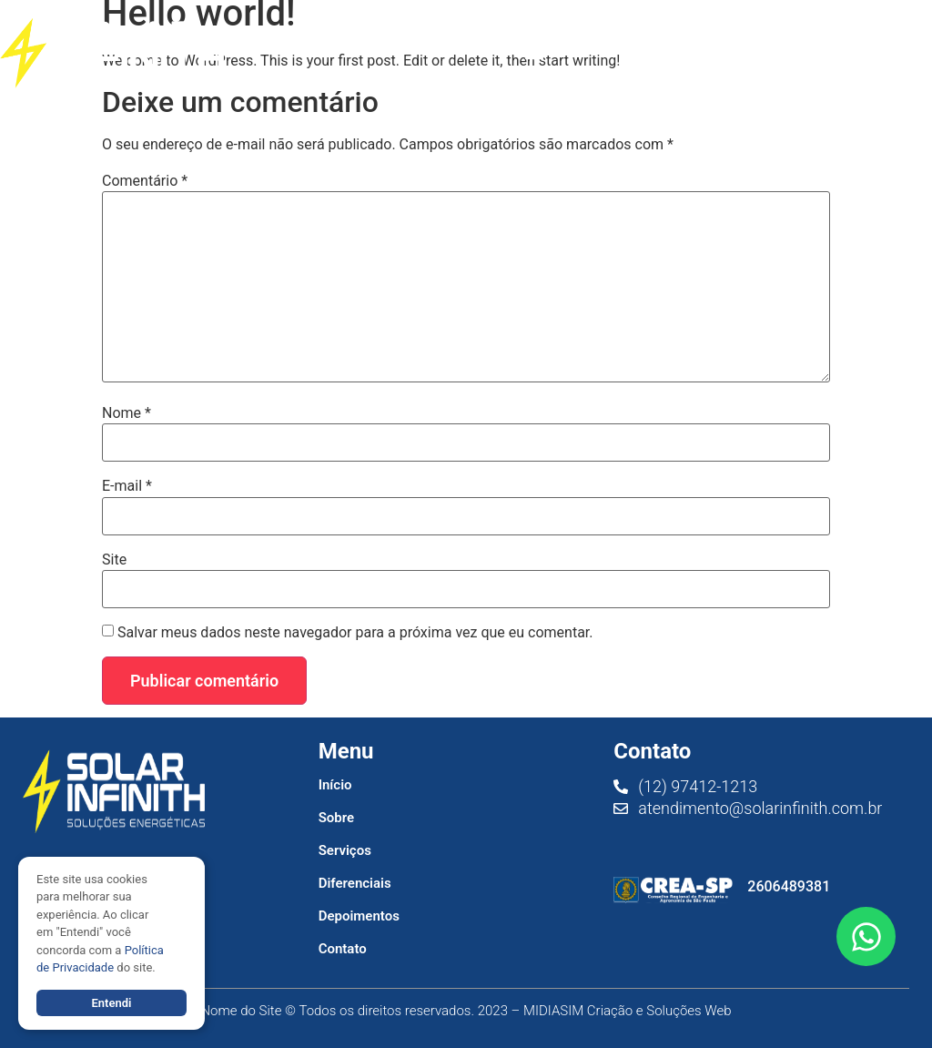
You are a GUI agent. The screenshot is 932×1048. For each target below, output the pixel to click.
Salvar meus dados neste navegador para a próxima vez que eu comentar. (355, 633)
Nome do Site (240, 1010)
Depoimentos (359, 916)
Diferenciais (355, 883)
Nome (126, 413)
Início (335, 785)
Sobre (336, 817)
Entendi (111, 1003)
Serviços (345, 850)
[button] (534, 53)
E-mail (127, 486)
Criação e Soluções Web (659, 1010)
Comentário (144, 181)
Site (114, 560)
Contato (343, 949)
